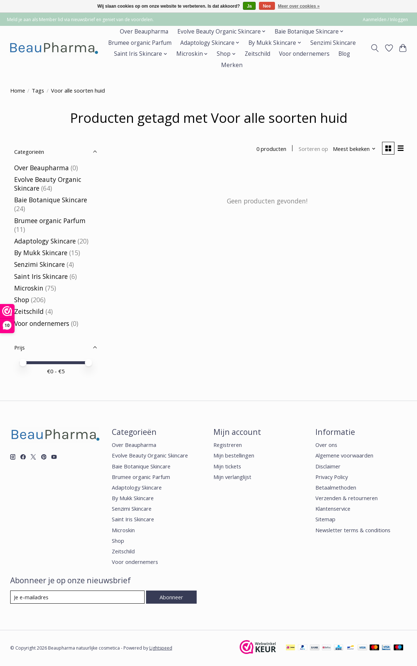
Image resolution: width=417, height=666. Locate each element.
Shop (21, 299)
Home (17, 90)
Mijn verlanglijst (232, 476)
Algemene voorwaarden (344, 455)
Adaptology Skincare (45, 241)
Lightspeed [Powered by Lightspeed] (160, 648)
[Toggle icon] (374, 48)
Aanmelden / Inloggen (385, 19)
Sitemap (325, 519)
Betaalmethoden (335, 487)
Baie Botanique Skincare (50, 199)
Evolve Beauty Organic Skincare (150, 455)
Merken (232, 65)
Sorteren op (313, 148)
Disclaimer (328, 466)
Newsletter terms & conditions (352, 530)
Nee (267, 6)
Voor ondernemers (304, 54)
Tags (38, 90)
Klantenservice (332, 508)
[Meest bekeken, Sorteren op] (354, 148)
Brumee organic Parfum (140, 43)
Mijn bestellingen (233, 455)
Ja (249, 6)
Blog (344, 54)
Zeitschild (257, 54)
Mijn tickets (227, 466)
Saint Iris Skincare (41, 276)
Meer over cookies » (299, 6)
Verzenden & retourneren (346, 498)
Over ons (326, 444)
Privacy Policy (331, 476)
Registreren (227, 444)
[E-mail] (77, 597)
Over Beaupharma (144, 31)
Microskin (28, 288)
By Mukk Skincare (40, 252)
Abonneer (171, 597)
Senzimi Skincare (333, 43)
